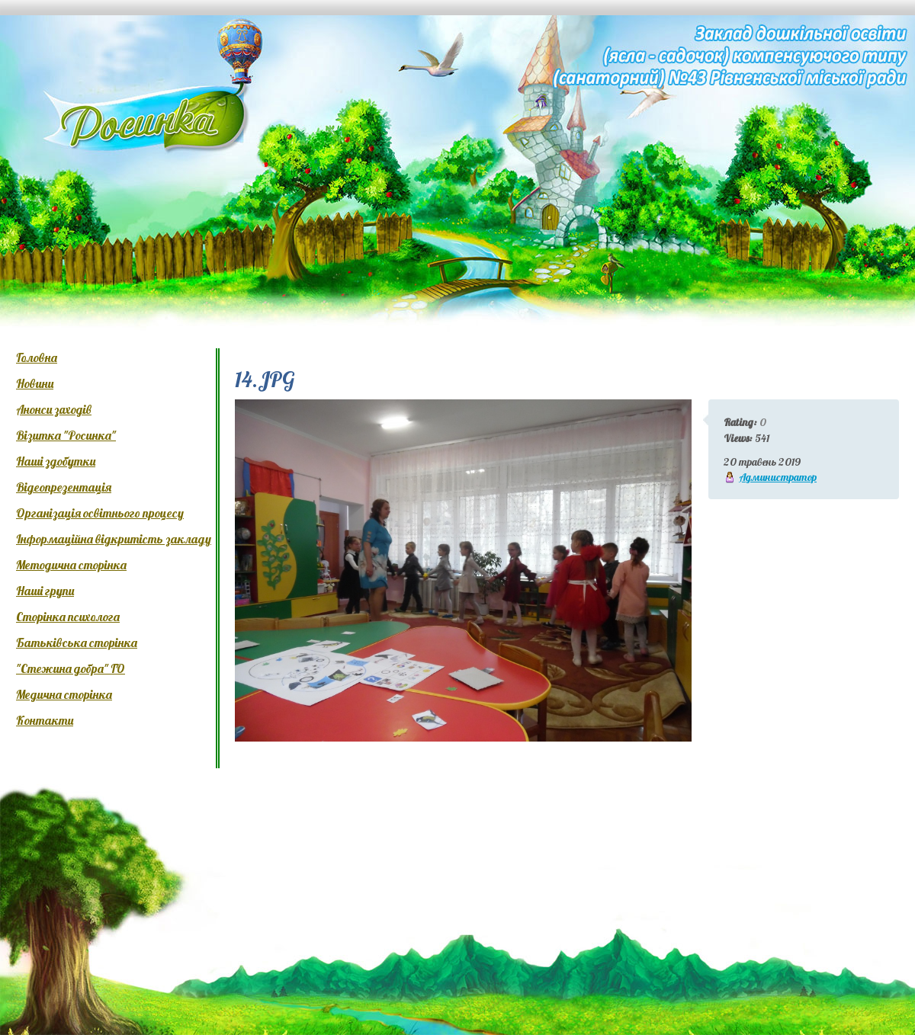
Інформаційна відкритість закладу (113, 538)
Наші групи (45, 590)
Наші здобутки (55, 461)
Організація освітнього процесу (100, 513)
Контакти (44, 720)
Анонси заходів (54, 409)
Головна (36, 357)
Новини (34, 383)
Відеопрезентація (63, 487)
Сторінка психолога (68, 616)
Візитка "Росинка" (66, 435)
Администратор (778, 477)
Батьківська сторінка (76, 642)
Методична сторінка (71, 564)
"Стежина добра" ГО (70, 668)
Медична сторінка (64, 694)
